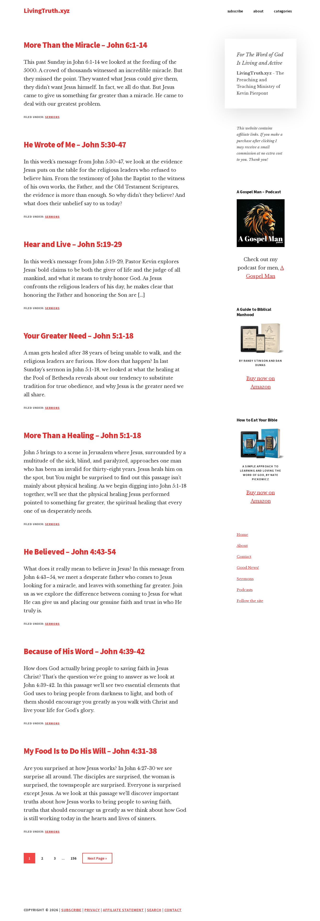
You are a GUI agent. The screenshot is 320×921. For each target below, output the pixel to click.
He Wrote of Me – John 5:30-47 (75, 145)
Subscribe (71, 909)
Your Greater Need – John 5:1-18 (79, 336)
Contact (244, 556)
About (242, 545)
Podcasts (245, 589)
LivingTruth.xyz (46, 10)
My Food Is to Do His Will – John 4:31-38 (90, 751)
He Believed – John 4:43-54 (70, 552)
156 (74, 858)
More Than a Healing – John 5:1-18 (82, 435)
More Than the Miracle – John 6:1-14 (85, 45)
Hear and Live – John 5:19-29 (73, 244)
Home (242, 534)
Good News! (248, 567)
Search (154, 909)
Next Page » (97, 859)
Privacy (92, 909)
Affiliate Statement (123, 909)
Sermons (52, 117)
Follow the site (250, 600)
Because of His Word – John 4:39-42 (84, 651)
